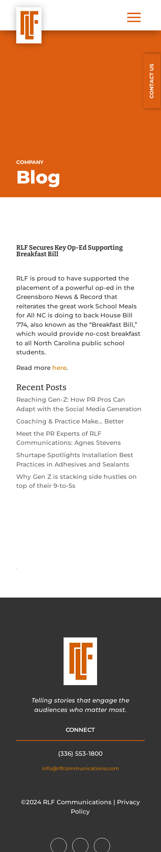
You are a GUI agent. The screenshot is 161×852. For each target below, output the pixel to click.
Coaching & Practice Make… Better (70, 421)
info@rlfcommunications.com (80, 768)
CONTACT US (151, 81)
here (59, 367)
